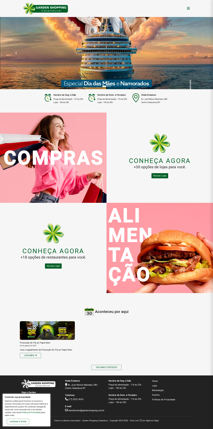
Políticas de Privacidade (163, 399)
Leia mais (30, 355)
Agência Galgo (152, 420)
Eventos (156, 395)
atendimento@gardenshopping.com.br (84, 410)
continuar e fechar (18, 421)
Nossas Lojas (159, 175)
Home (155, 381)
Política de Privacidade (31, 412)
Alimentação (158, 390)
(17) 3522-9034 (74, 399)
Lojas (154, 385)
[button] (16, 53)
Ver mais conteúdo (106, 367)
